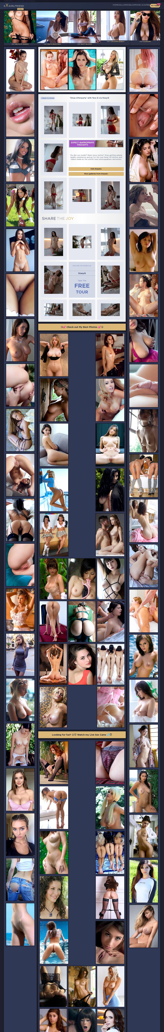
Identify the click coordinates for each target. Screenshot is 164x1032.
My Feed (155, 5)
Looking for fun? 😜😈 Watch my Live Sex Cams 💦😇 (82, 622)
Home (98, 5)
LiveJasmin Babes (21, 1)
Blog (122, 5)
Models (133, 5)
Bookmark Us (136, 1017)
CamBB (144, 5)
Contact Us (136, 1023)
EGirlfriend (22, 6)
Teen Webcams (141, 1)
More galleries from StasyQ (96, 162)
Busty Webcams (154, 1)
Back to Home (47, 95)
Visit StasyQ (96, 157)
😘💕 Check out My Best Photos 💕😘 (82, 304)
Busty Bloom (34, 1)
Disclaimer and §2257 (152, 1029)
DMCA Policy (137, 1029)
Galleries (110, 5)
